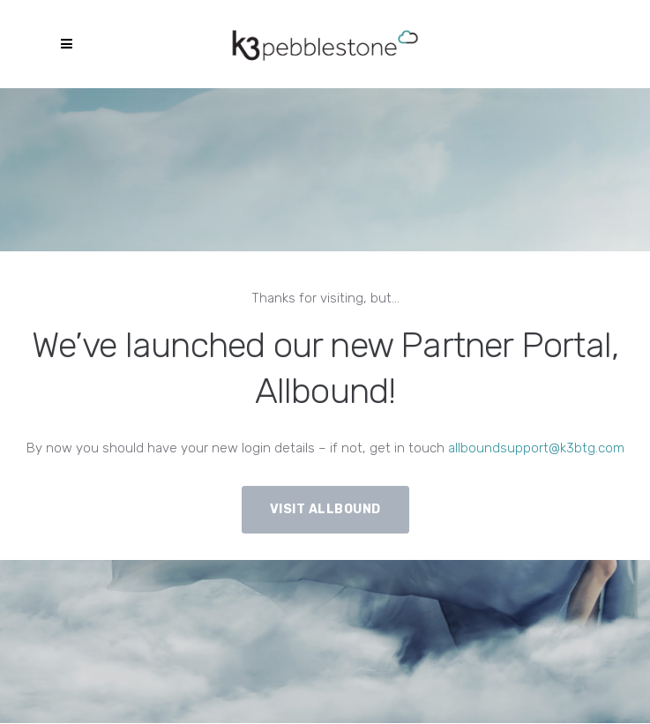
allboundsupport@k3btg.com (536, 448)
